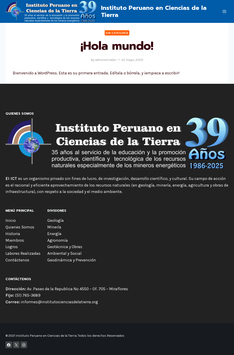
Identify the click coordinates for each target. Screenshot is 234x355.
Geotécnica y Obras (64, 246)
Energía (54, 233)
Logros (11, 246)
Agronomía (57, 240)
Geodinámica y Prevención (71, 260)
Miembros (14, 240)
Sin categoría (117, 33)
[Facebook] (8, 344)
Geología (55, 220)
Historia (12, 233)
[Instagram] (24, 344)
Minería (54, 227)
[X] (16, 344)
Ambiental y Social (64, 253)
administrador (106, 60)
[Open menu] (224, 11)
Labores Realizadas (22, 253)
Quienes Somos (19, 227)
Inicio (10, 220)
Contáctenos (17, 260)
